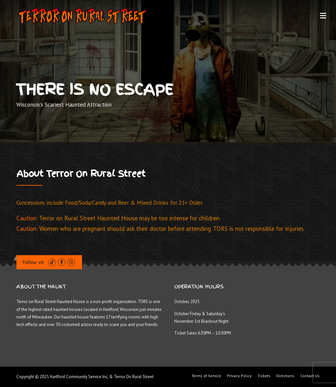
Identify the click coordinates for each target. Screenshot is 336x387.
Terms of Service (206, 376)
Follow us (33, 262)
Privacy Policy (239, 376)
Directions (285, 376)
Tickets (264, 376)
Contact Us (310, 376)
